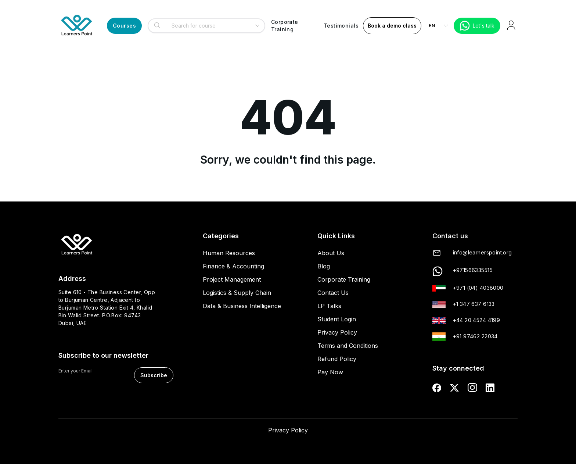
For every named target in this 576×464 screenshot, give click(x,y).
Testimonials (341, 25)
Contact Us (333, 292)
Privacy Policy (337, 332)
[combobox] (204, 25)
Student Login (336, 319)
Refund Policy (336, 359)
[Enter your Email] (91, 372)
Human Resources (229, 253)
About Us (330, 253)
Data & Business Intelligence (242, 306)
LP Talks (329, 306)
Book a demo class (392, 25)
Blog (323, 266)
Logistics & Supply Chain (237, 292)
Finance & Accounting (233, 266)
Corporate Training (343, 279)
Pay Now (330, 372)
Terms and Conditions (347, 345)
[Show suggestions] (257, 26)
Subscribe (153, 375)
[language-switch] (439, 26)
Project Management (232, 279)
